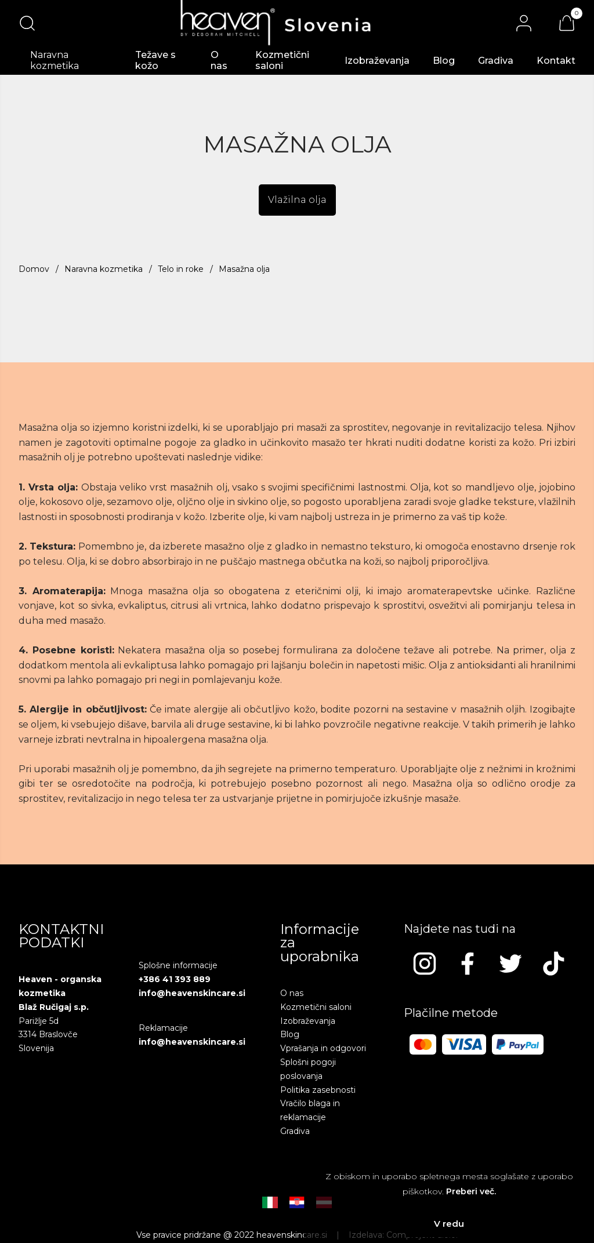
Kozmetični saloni (282, 60)
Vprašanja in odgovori (323, 1048)
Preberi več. (471, 1191)
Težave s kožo (155, 60)
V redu (449, 1223)
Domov (34, 269)
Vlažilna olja (297, 199)
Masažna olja (244, 269)
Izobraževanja (377, 60)
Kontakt (556, 60)
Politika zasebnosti (318, 1090)
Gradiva (495, 60)
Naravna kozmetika (103, 269)
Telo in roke (181, 269)
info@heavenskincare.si (192, 993)
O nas (219, 60)
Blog (444, 60)
